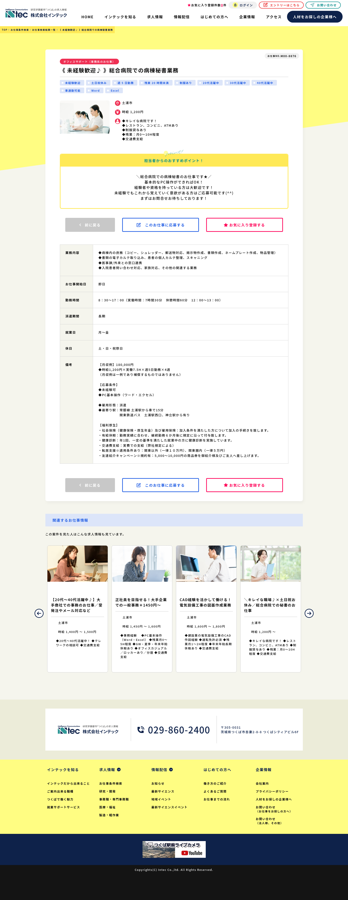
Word (95, 90)
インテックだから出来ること (68, 783)
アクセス (274, 16)
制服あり (186, 83)
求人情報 (107, 769)
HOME (87, 16)
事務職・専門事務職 (114, 799)
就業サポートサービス (63, 807)
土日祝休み (99, 83)
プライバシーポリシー (272, 791)
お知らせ (158, 783)
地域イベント (161, 799)
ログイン (246, 5)
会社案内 (262, 783)
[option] (77, 609)
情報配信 (159, 769)
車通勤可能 (73, 90)
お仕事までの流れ (217, 799)
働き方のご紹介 (215, 783)
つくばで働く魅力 (60, 799)
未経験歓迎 (73, 83)
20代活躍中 (211, 83)
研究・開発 (107, 791)
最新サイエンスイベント (170, 807)
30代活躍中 (238, 83)
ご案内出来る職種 (60, 791)
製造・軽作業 (109, 815)
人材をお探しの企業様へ (315, 16)
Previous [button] (39, 613)
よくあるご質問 (215, 791)
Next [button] (309, 613)
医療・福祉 (107, 807)
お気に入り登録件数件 (209, 5)
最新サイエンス (163, 791)
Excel (115, 90)
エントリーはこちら (285, 5)
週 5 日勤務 (126, 83)
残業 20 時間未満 (157, 83)
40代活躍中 (265, 83)
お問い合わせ (327, 5)
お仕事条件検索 (110, 783)
